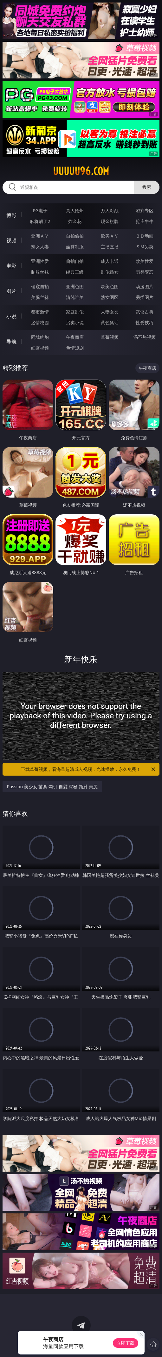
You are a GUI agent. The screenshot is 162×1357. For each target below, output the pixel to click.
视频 (11, 240)
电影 (11, 265)
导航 (11, 341)
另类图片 (144, 297)
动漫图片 (144, 286)
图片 (11, 291)
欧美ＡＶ (110, 236)
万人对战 (110, 211)
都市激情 (40, 312)
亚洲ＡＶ (40, 236)
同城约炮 (40, 337)
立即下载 (125, 1343)
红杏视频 (40, 348)
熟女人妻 (40, 247)
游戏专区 (144, 211)
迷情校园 (40, 322)
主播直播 (110, 247)
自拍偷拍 (75, 236)
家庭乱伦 (75, 312)
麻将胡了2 (40, 221)
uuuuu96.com (81, 171)
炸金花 (74, 221)
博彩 (11, 215)
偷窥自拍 (40, 286)
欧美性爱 (144, 261)
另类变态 (144, 272)
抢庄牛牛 (144, 221)
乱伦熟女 (110, 272)
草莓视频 (110, 337)
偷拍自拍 (75, 261)
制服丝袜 (40, 272)
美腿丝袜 (40, 297)
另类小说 (75, 322)
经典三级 (75, 272)
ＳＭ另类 (144, 247)
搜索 (146, 187)
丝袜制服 (75, 247)
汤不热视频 (144, 337)
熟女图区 (110, 297)
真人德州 (75, 211)
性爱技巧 (144, 322)
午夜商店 (75, 337)
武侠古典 (144, 312)
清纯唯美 (75, 297)
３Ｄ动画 (144, 236)
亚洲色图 (75, 286)
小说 (11, 316)
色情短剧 (75, 348)
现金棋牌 (110, 221)
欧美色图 (110, 286)
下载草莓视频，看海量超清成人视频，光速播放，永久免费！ (88, 769)
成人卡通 (110, 261)
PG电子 (40, 211)
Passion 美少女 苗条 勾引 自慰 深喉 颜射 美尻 (52, 787)
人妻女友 (110, 312)
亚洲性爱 (40, 261)
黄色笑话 (110, 322)
